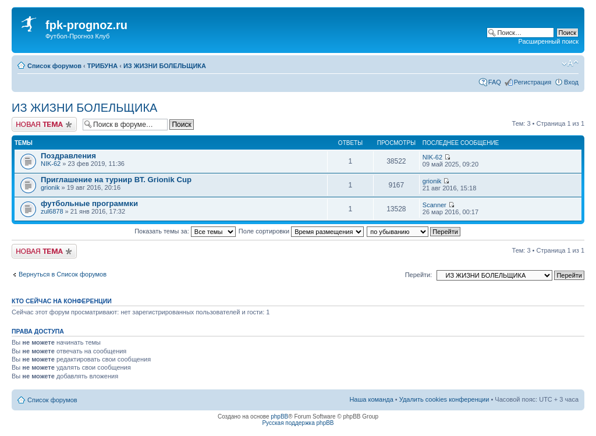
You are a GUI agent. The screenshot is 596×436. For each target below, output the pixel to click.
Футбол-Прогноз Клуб (77, 36)
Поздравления (68, 155)
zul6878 (52, 211)
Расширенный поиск (548, 41)
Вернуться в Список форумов (63, 274)
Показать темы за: (185, 231)
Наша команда (371, 399)
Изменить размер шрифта (570, 63)
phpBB (279, 416)
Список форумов (54, 65)
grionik (50, 187)
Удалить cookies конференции (444, 399)
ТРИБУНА (102, 65)
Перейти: (418, 274)
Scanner (434, 204)
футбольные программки (89, 203)
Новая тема (44, 124)
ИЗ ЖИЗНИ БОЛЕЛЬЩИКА (164, 65)
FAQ (494, 82)
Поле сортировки (301, 231)
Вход (571, 82)
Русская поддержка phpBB (298, 423)
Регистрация (532, 82)
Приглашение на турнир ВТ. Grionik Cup (116, 179)
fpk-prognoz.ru (86, 25)
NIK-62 (51, 163)
